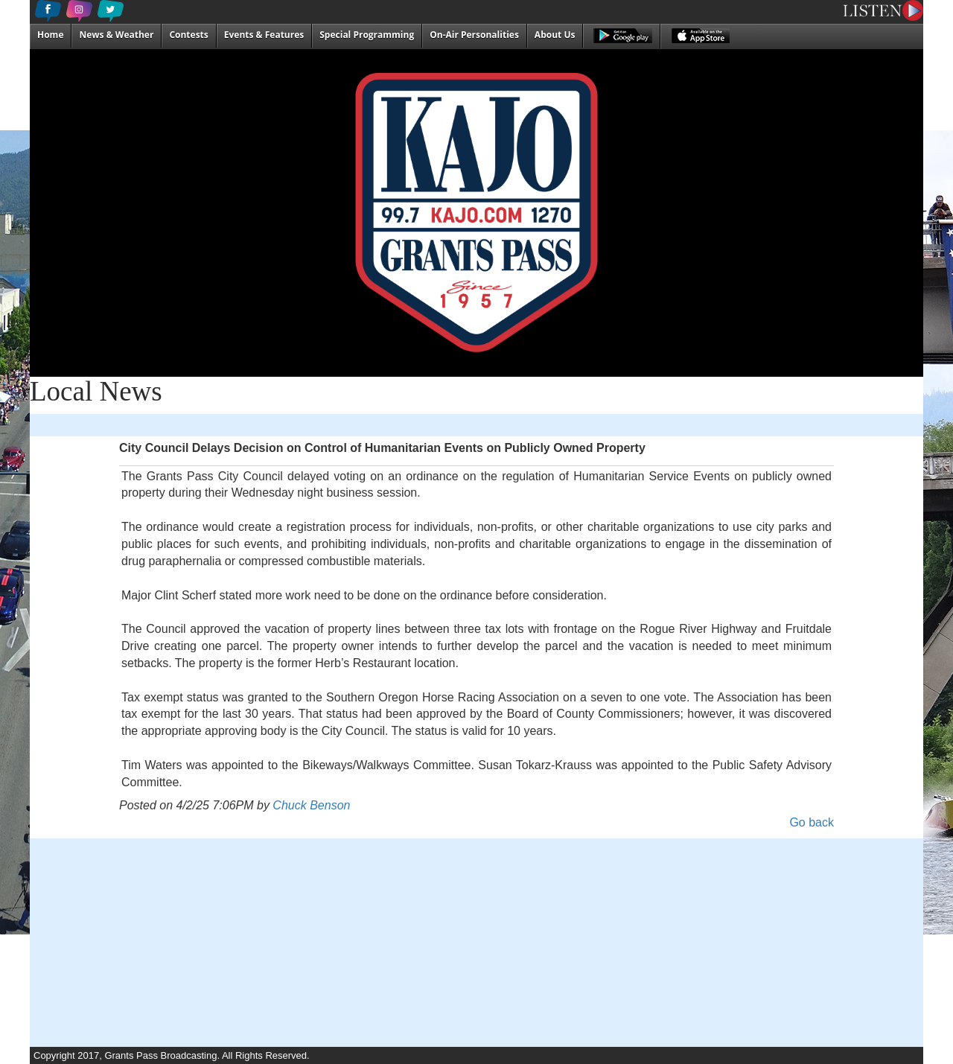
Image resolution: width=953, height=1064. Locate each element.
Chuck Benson (311, 805)
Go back (811, 822)
